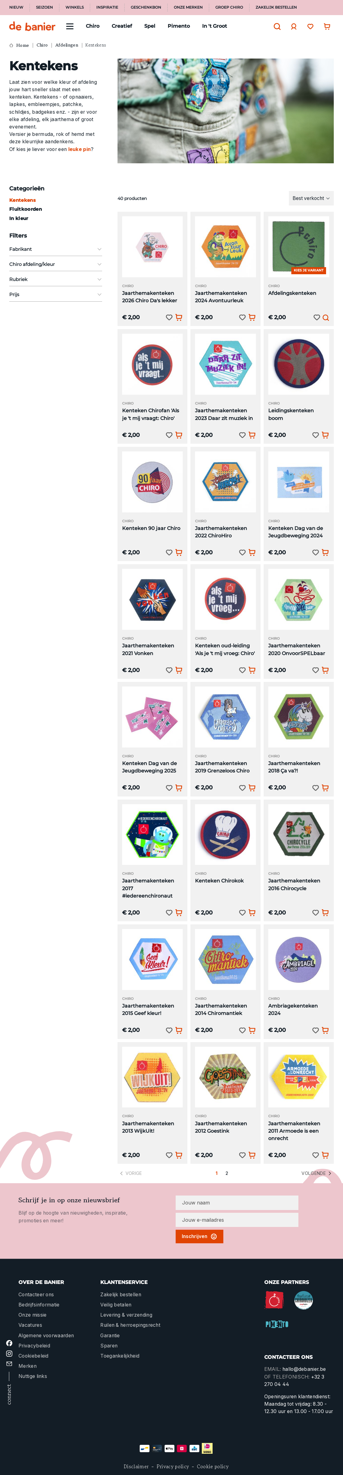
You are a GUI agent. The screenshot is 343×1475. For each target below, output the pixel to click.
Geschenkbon (146, 7)
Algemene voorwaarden (46, 1336)
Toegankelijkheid (119, 1356)
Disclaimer (136, 1466)
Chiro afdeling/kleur (55, 264)
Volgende (317, 1173)
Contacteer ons (36, 1295)
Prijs (55, 294)
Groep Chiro (229, 7)
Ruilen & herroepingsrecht (130, 1325)
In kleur (18, 218)
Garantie (110, 1336)
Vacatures (30, 1325)
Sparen (109, 1346)
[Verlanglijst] (309, 26)
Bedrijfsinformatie (39, 1305)
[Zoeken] (275, 26)
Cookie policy (213, 1466)
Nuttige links (32, 1376)
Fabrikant (55, 249)
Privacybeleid (34, 1346)
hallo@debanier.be (304, 1369)
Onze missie (32, 1315)
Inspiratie (107, 7)
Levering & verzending (126, 1315)
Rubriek (55, 279)
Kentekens (22, 200)
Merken (27, 1366)
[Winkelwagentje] (325, 26)
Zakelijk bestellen (276, 7)
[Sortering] (311, 198)
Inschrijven (199, 1236)
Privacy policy (173, 1466)
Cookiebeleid (33, 1356)
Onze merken (188, 7)
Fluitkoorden (25, 209)
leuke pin (79, 149)
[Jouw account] (292, 26)
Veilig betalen (115, 1305)
